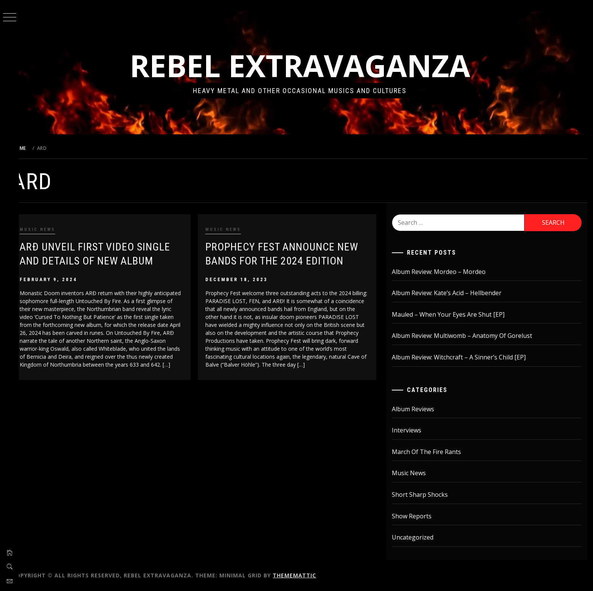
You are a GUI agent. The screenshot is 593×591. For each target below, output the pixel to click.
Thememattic (307, 575)
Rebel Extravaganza (306, 65)
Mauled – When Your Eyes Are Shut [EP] (452, 314)
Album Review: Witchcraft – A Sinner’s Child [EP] (463, 357)
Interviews (410, 430)
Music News (50, 229)
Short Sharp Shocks (424, 494)
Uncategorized (417, 537)
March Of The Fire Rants (430, 452)
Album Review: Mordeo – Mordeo (443, 272)
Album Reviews (417, 409)
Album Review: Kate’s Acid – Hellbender (451, 293)
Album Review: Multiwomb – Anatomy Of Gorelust (466, 335)
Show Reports (416, 516)
